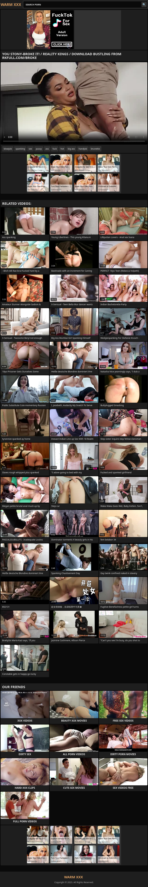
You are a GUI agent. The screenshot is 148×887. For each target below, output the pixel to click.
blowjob (8, 148)
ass (47, 148)
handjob (83, 148)
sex (30, 148)
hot (62, 148)
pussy (39, 148)
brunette (95, 148)
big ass (71, 148)
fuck (55, 148)
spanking (20, 148)
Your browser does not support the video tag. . (74, 103)
